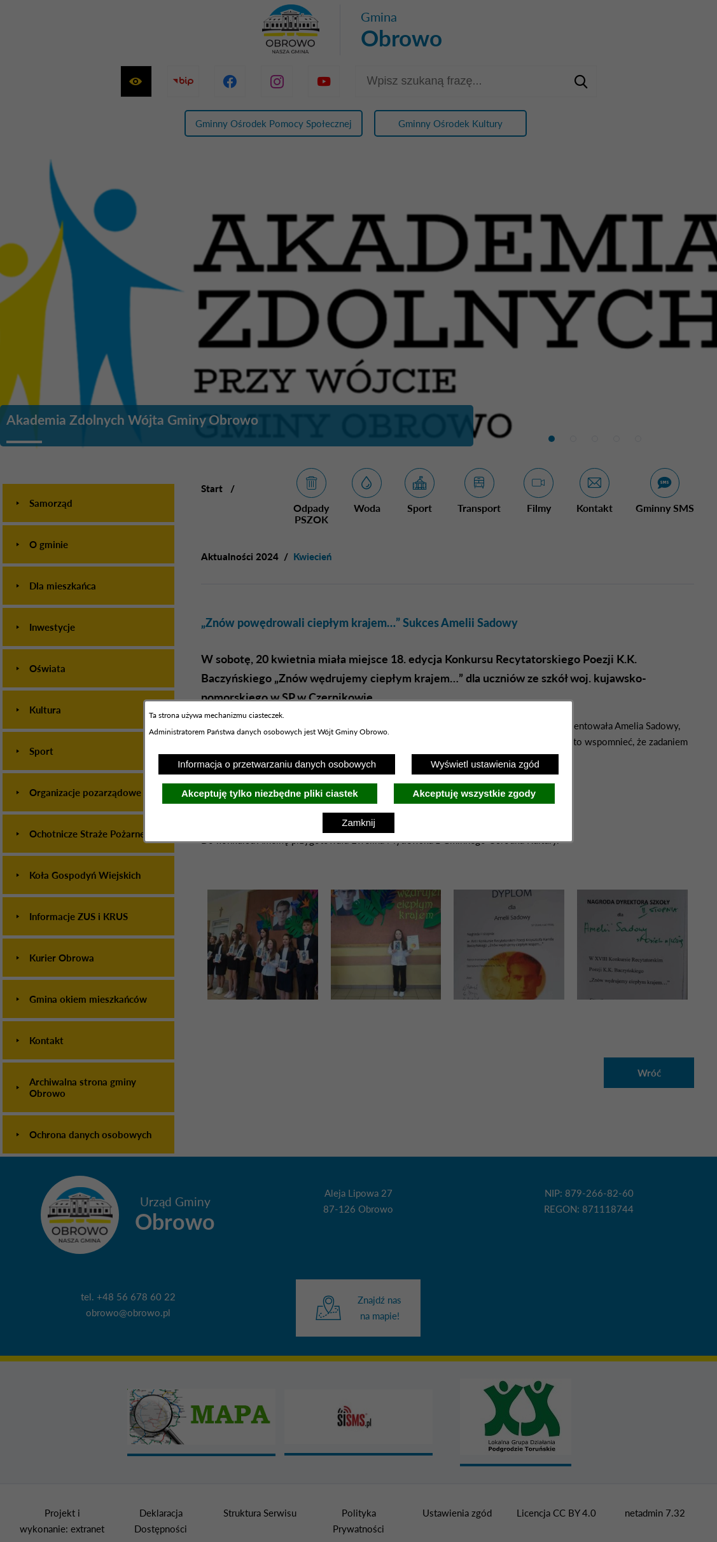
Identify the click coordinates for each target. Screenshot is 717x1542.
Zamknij (358, 822)
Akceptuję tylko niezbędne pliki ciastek (269, 793)
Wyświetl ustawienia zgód (485, 764)
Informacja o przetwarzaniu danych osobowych (277, 764)
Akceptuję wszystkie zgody (474, 793)
